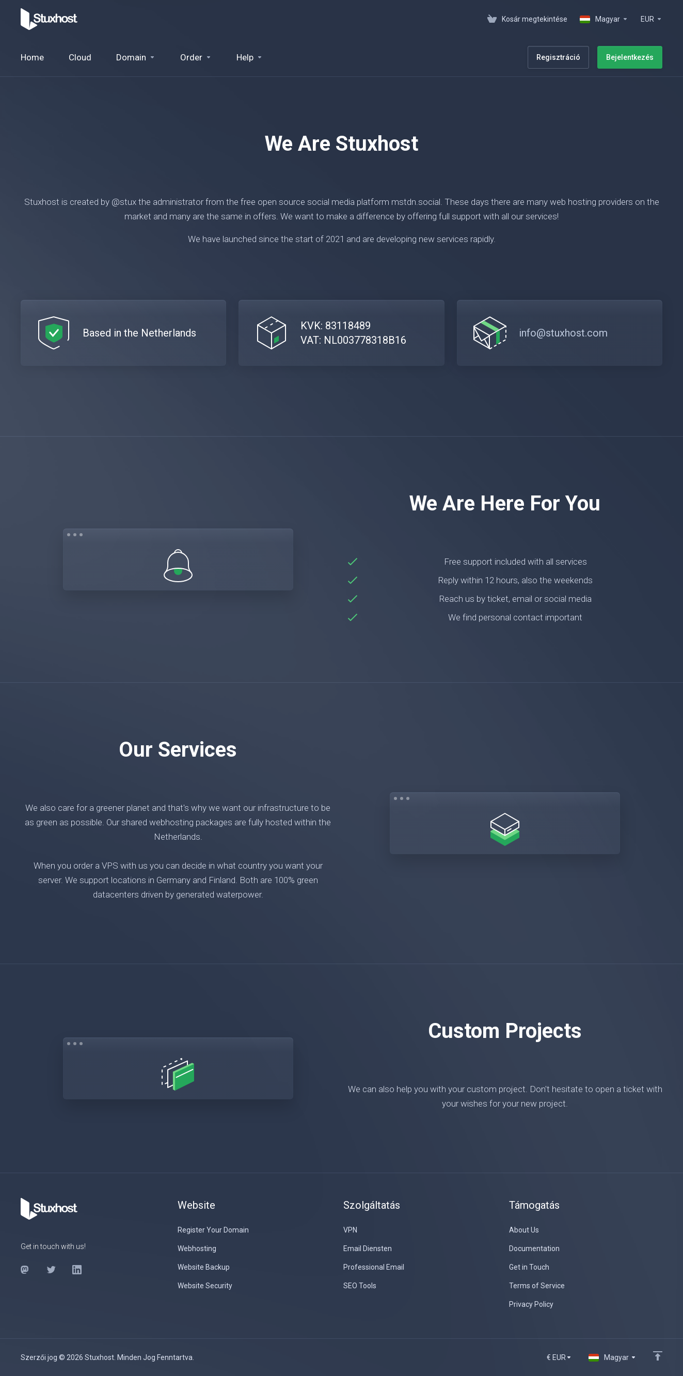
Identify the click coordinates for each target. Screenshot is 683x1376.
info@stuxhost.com (563, 333)
